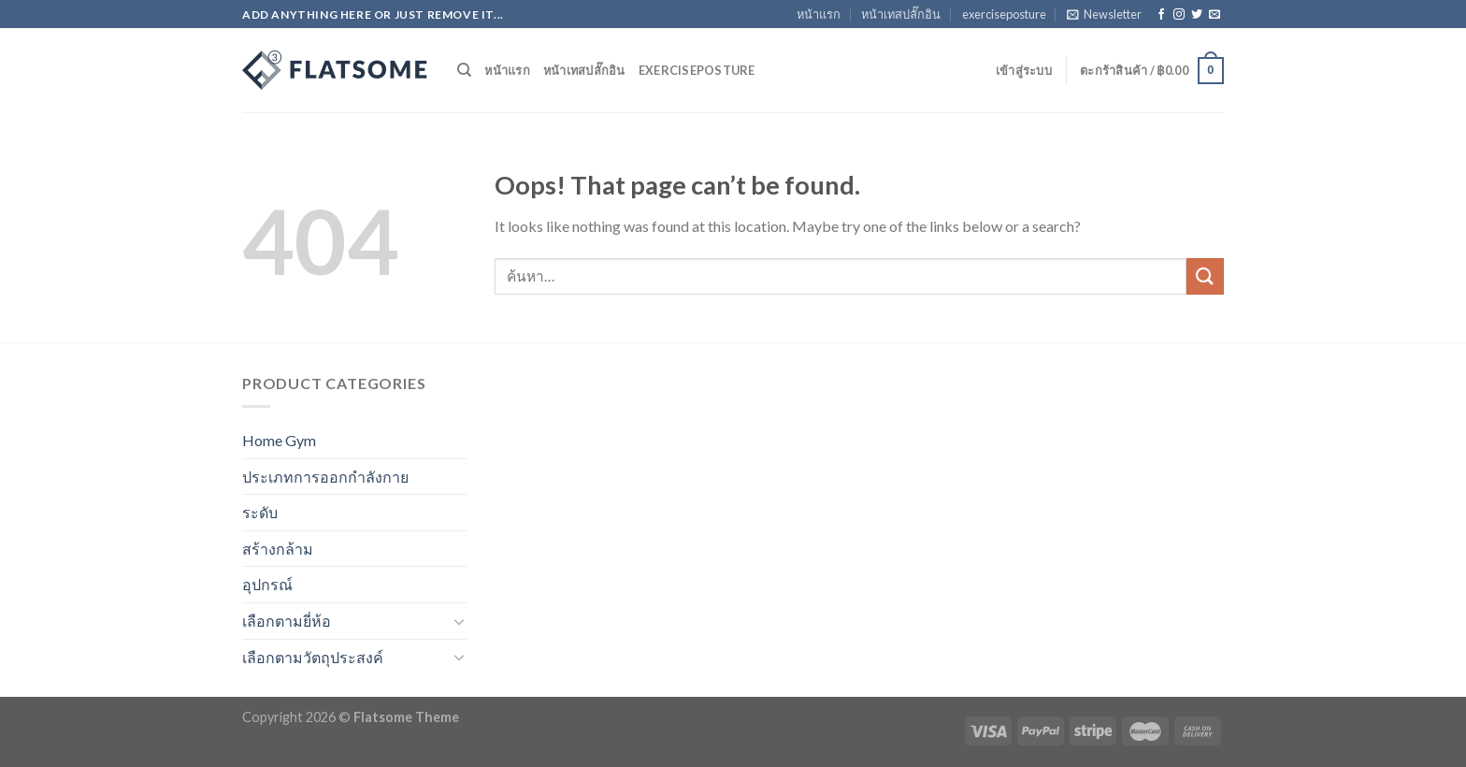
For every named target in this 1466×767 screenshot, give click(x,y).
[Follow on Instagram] (1179, 15)
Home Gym (279, 440)
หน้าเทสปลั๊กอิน (901, 14)
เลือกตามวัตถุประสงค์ (312, 657)
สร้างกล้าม (277, 548)
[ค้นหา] (464, 70)
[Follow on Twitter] (1196, 15)
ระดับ (260, 512)
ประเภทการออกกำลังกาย (325, 476)
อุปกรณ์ (267, 584)
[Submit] (1205, 276)
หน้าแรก (819, 14)
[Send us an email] (1214, 15)
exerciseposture (1004, 14)
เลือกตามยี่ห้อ (286, 621)
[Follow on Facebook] (1161, 15)
